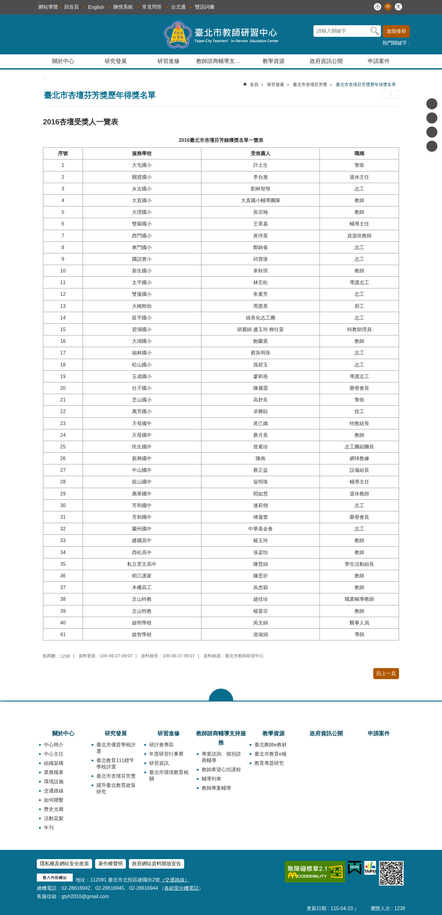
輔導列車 (211, 778)
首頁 (254, 84)
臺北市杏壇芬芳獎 (310, 84)
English (96, 7)
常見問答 (152, 7)
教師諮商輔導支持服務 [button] (221, 61)
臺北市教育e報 (270, 754)
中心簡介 (54, 744)
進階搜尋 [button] (396, 31)
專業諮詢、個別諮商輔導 (221, 757)
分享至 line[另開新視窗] (431, 132)
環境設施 (54, 781)
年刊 (49, 827)
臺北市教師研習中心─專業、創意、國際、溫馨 (221, 34)
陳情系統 (123, 7)
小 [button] (377, 6)
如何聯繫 (54, 800)
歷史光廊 (54, 809)
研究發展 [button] (116, 61)
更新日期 (316, 908)
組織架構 (54, 763)
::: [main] (45, 77)
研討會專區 (161, 744)
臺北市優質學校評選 (116, 748)
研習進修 (168, 733)
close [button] (221, 695)
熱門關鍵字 (394, 42)
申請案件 (379, 61)
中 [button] (388, 6)
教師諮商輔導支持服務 (221, 738)
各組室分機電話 (181, 888)
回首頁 (71, 7)
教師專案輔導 (216, 788)
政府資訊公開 (326, 61)
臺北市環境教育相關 (168, 775)
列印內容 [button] (386, 95)
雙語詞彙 (205, 7)
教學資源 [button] (273, 61)
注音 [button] (395, 95)
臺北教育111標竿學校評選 (115, 763)
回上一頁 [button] (386, 673)
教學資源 (273, 733)
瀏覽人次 (380, 908)
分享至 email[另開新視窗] (431, 146)
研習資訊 (159, 763)
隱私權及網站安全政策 (64, 863)
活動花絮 (54, 818)
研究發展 (275, 84)
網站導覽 (48, 7)
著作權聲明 (110, 863)
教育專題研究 (269, 763)
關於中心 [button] (63, 61)
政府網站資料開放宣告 (156, 863)
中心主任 (54, 754)
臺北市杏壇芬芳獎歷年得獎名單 (366, 84)
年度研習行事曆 (166, 754)
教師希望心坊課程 (221, 769)
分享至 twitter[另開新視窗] (431, 117)
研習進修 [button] (168, 61)
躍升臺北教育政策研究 (116, 788)
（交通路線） (174, 879)
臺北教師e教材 (270, 744)
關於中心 (63, 733)
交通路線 (54, 790)
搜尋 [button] (374, 31)
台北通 (178, 7)
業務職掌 (54, 772)
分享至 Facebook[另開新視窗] (431, 103)
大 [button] (398, 6)
